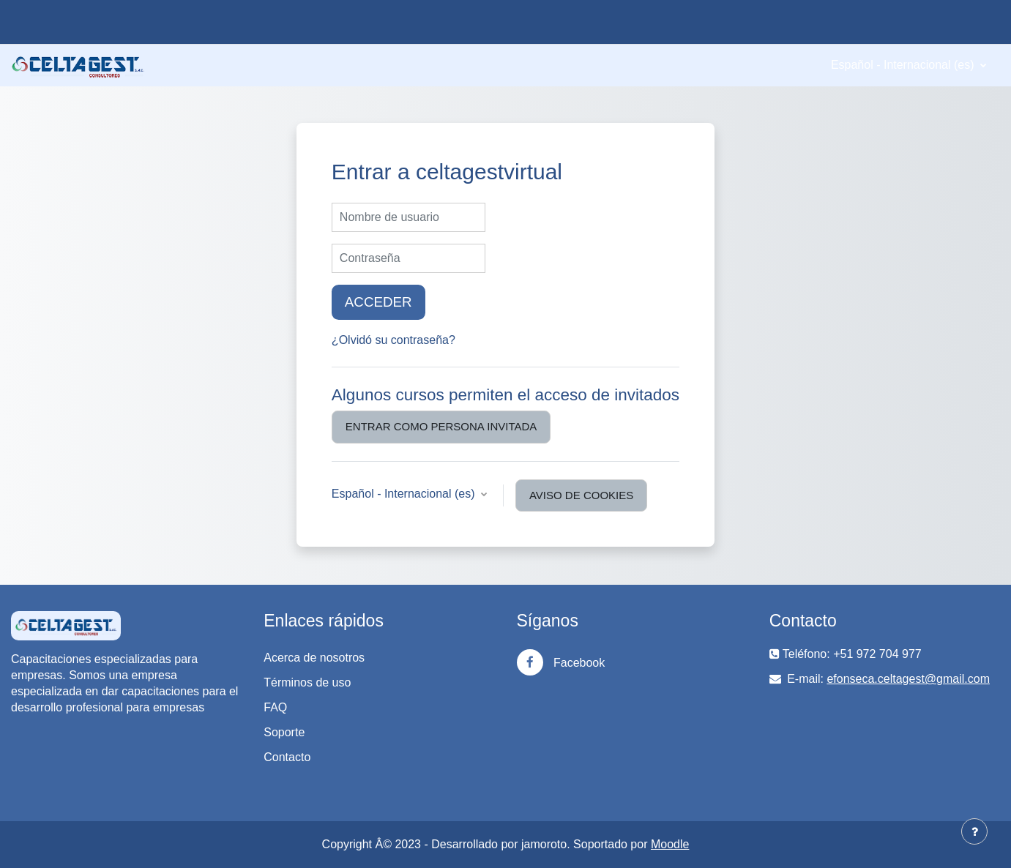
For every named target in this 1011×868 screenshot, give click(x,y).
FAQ (275, 707)
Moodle (670, 844)
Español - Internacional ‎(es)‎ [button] (405, 493)
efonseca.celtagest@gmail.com (908, 679)
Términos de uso (307, 682)
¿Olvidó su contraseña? (393, 340)
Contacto (287, 757)
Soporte (284, 732)
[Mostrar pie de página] (974, 831)
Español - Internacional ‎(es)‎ (904, 65)
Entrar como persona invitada (441, 426)
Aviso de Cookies (581, 495)
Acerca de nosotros (314, 657)
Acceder (378, 302)
